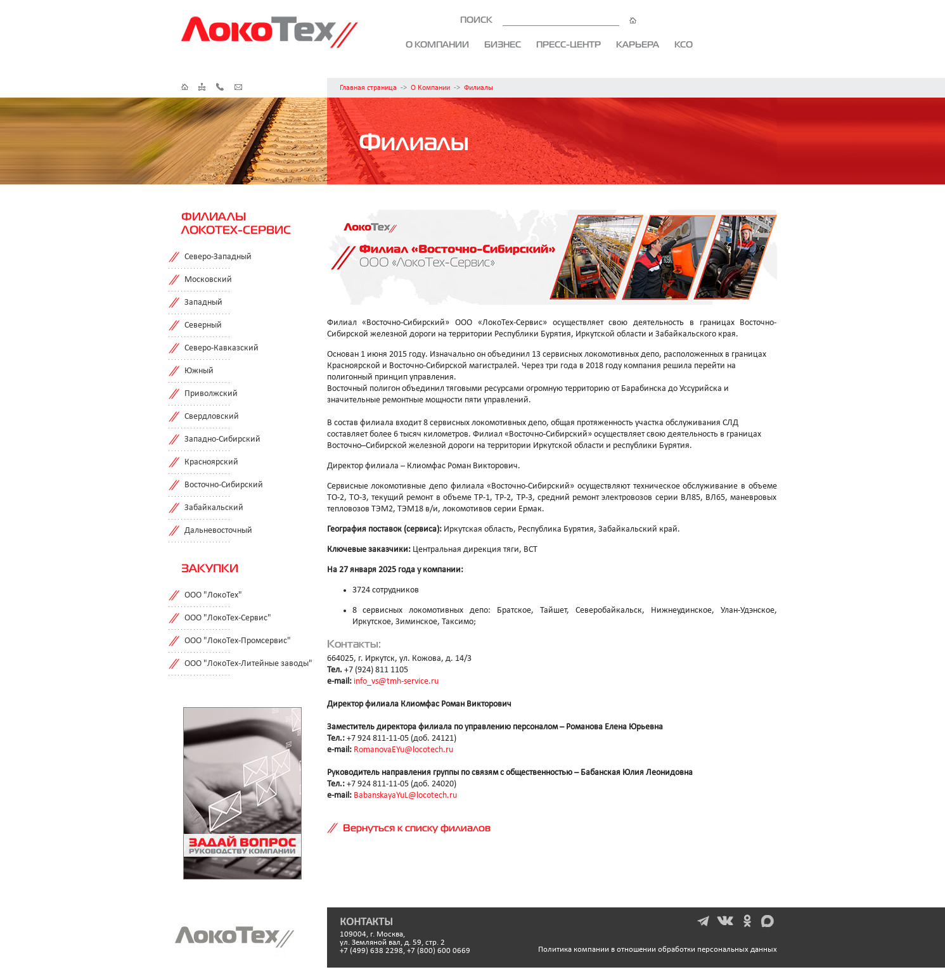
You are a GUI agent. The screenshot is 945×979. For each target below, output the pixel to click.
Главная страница (368, 88)
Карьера (637, 44)
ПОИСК (548, 20)
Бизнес (502, 44)
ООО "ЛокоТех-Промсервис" (237, 641)
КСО (683, 44)
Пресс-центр (568, 44)
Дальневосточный (218, 530)
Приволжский (211, 394)
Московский (208, 280)
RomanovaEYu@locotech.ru (403, 750)
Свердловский (211, 416)
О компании (437, 44)
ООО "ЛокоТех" (213, 595)
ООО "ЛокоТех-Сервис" (227, 618)
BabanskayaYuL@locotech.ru (405, 795)
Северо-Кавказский (221, 348)
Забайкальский (213, 508)
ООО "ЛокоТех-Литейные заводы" (248, 664)
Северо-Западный (218, 257)
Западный (203, 302)
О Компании (430, 88)
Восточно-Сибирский (223, 485)
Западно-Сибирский (222, 439)
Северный (203, 325)
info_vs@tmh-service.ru (396, 681)
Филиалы (478, 88)
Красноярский (211, 462)
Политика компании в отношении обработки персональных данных (657, 949)
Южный (199, 371)
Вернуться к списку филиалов (417, 827)
